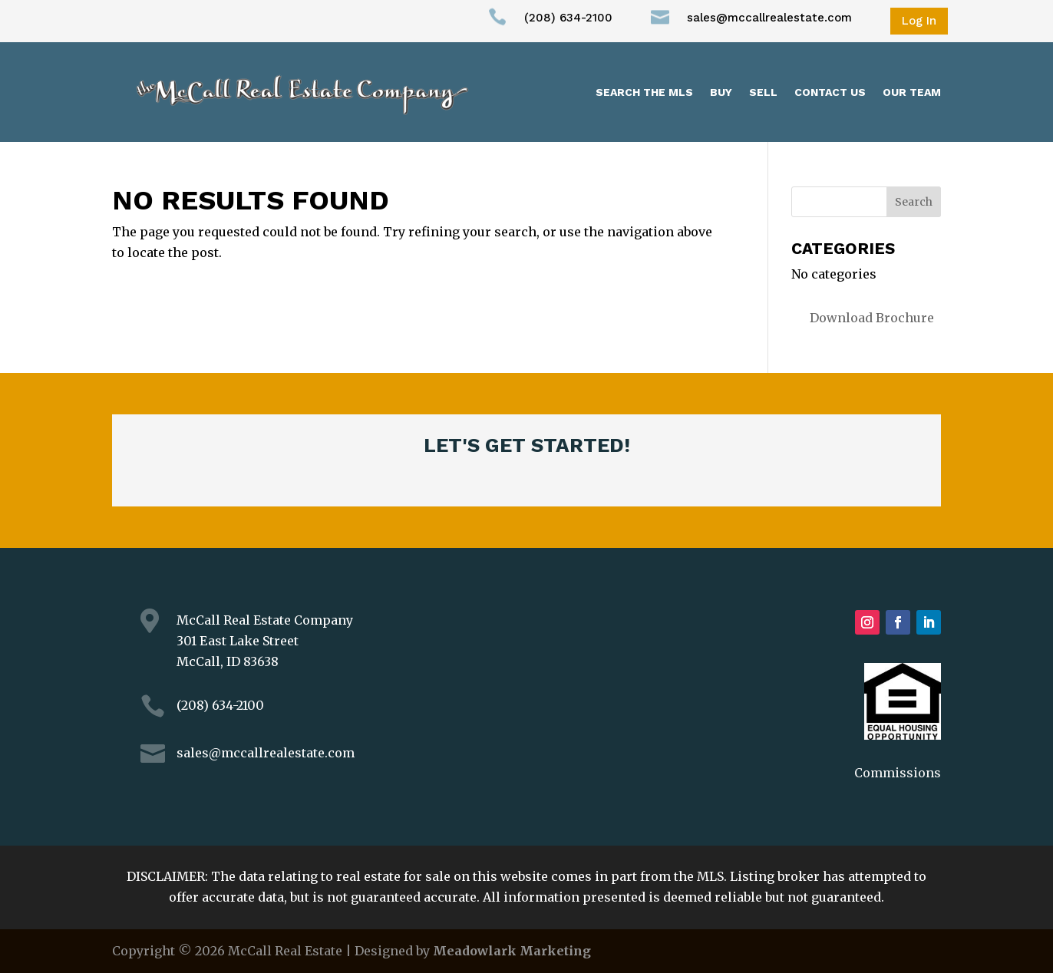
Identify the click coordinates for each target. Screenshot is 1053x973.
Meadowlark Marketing (512, 950)
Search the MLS (644, 92)
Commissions (897, 772)
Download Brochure (872, 317)
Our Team (912, 92)
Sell (763, 92)
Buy (721, 92)
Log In (919, 21)
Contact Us (830, 92)
